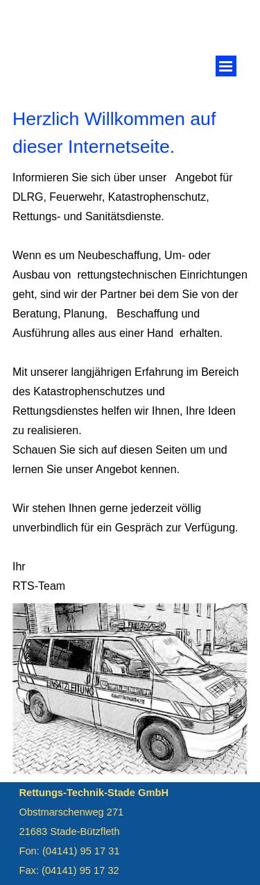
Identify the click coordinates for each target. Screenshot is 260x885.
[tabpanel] (130, 132)
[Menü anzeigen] (226, 66)
